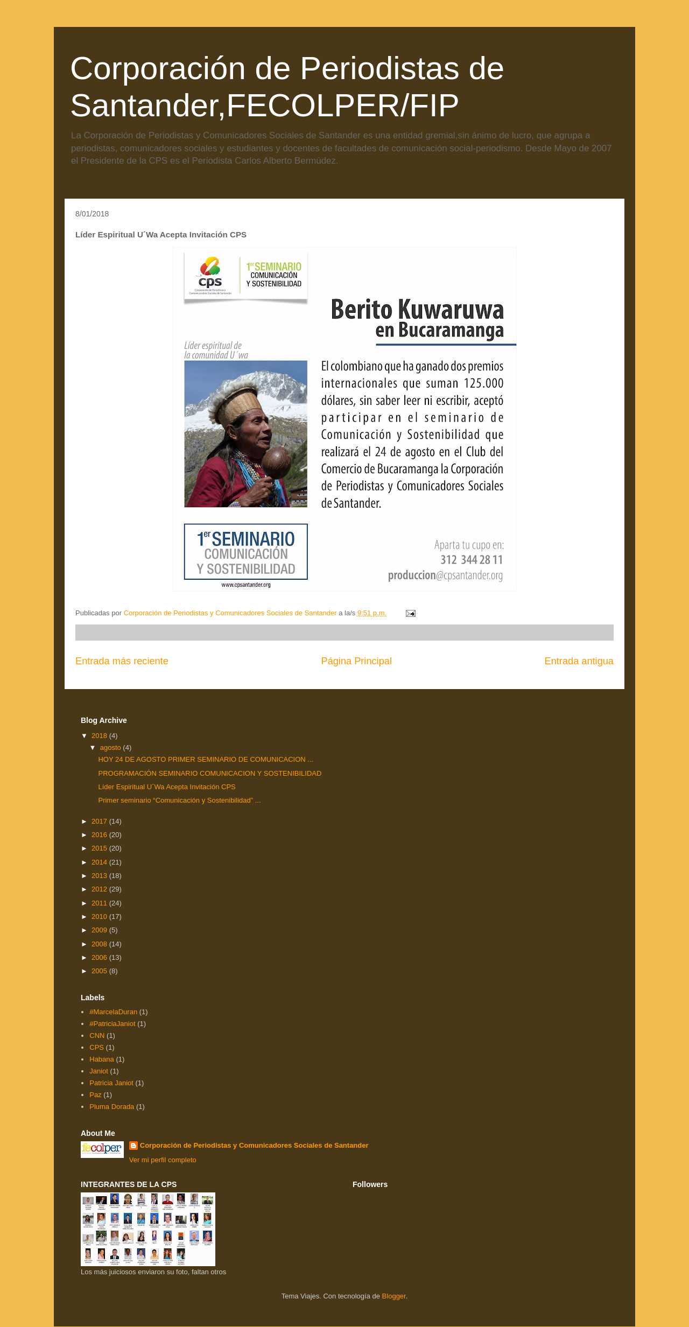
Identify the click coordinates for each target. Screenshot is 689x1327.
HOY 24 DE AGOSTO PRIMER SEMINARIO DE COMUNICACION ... (205, 759)
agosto (111, 747)
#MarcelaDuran (113, 1012)
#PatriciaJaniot (112, 1024)
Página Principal (356, 661)
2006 (100, 957)
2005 (100, 971)
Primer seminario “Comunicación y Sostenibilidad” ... (179, 800)
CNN (96, 1035)
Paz (95, 1095)
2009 (100, 930)
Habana (101, 1059)
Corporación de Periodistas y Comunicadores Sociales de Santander (254, 1145)
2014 (100, 862)
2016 (100, 835)
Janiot (98, 1071)
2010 (100, 916)
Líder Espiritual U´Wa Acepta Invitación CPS (166, 787)
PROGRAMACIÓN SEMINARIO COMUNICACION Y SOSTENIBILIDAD (209, 773)
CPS (96, 1047)
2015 (100, 848)
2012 (100, 889)
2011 (100, 903)
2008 (100, 944)
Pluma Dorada (111, 1107)
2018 (100, 736)
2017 (100, 821)
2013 (100, 876)
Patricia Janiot (111, 1083)
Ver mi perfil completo (162, 1160)
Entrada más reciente (121, 661)
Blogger (394, 1296)
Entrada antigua (579, 661)
